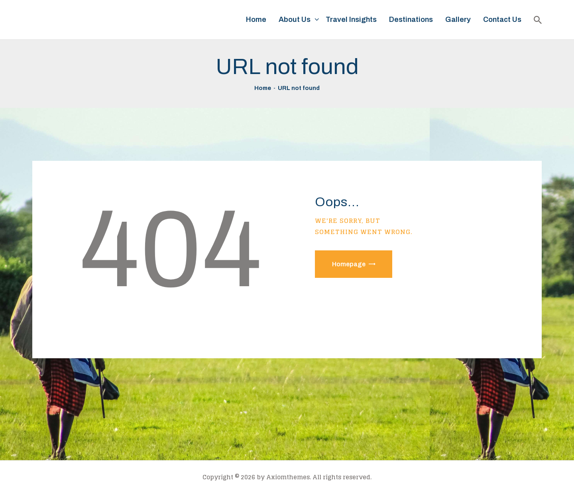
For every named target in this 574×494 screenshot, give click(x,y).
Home (262, 88)
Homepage (349, 264)
